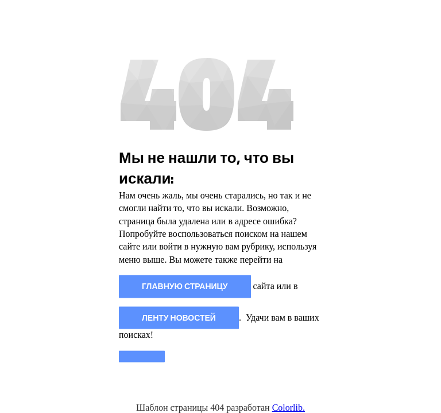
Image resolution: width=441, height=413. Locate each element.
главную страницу (185, 286)
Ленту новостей (179, 317)
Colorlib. (288, 407)
